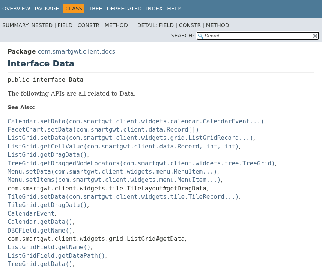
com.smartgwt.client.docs (76, 51)
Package (47, 9)
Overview (16, 9)
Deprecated (124, 9)
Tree (95, 9)
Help (174, 9)
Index (154, 9)
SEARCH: (182, 36)
